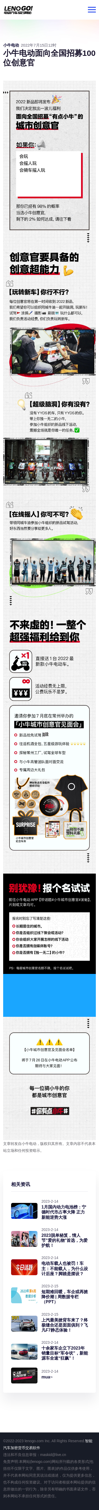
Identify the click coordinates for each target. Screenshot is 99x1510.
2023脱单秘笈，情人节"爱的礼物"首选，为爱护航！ (64, 1240)
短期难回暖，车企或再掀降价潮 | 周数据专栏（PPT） (64, 1296)
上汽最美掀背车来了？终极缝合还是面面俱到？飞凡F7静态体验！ (64, 1325)
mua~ (47, 1377)
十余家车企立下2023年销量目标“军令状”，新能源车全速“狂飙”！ (64, 1353)
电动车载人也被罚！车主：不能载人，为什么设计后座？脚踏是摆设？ (64, 1268)
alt (49, 995)
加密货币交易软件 (25, 1448)
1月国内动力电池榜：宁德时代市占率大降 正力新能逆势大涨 (63, 1212)
